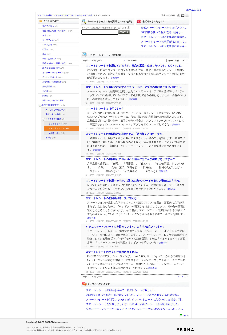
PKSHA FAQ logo (185, 329)
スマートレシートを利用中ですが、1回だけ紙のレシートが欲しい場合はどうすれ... (133, 180)
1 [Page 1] (182, 276)
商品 (46, 54)
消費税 (47, 96)
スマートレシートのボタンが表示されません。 (112, 252)
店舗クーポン (57, 133)
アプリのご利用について (56, 110)
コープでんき (50, 40)
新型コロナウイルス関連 (53, 100)
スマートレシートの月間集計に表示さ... (164, 37)
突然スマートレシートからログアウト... (164, 27)
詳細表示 (115, 78)
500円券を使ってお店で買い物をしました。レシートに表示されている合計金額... (132, 295)
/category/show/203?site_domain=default (43, 119)
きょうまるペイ (58, 124)
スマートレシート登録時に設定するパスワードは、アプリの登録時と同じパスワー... (134, 87)
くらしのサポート (52, 77)
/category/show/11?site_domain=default (40, 54)
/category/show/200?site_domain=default (40, 105)
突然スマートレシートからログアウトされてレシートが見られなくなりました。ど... (134, 308)
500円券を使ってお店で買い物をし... (162, 32)
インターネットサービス (55, 72)
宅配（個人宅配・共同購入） (57, 31)
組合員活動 (49, 86)
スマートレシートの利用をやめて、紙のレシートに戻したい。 (122, 290)
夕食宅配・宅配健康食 (54, 82)
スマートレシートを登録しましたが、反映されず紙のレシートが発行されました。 (133, 304)
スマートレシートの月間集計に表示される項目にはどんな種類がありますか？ (130, 159)
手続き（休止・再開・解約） (57, 63)
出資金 (47, 49)
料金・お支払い (51, 59)
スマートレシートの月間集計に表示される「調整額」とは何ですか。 (125, 133)
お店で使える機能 (84, 15)
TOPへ (186, 316)
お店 (46, 35)
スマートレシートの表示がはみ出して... (164, 41)
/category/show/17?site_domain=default (40, 82)
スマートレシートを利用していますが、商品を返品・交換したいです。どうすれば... (134, 65)
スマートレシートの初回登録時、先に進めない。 (114, 198)
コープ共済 (49, 45)
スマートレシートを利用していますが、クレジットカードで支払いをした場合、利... (134, 299)
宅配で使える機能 (55, 114)
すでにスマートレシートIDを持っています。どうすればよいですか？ (125, 226)
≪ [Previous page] (178, 276)
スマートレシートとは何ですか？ (105, 108)
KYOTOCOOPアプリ (65, 15)
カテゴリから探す (45, 15)
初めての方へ (50, 26)
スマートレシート (59, 128)
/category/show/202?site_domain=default (43, 114)
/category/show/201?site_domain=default (43, 109)
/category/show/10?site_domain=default (40, 26)
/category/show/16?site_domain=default (40, 77)
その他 (47, 91)
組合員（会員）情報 (53, 68)
